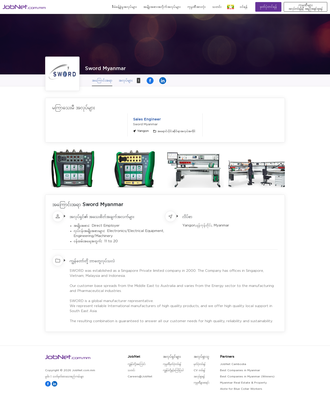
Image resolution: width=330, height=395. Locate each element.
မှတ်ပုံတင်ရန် (268, 6)
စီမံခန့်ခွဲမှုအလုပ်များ (124, 6)
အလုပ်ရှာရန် (199, 376)
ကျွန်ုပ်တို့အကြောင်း (137, 364)
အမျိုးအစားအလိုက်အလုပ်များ (162, 6)
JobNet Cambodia (233, 364)
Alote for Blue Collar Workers (241, 389)
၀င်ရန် (244, 6)
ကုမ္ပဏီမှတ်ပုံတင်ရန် (172, 364)
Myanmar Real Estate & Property (243, 382)
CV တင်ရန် (199, 370)
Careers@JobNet (140, 376)
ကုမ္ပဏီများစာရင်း (201, 382)
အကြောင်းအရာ (102, 80)
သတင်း (216, 6)
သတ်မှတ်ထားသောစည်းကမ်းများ (68, 376)
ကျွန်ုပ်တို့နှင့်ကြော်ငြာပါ (173, 370)
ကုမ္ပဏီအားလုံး (196, 6)
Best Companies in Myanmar (240, 370)
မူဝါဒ (47, 376)
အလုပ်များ (129, 80)
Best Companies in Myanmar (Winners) (247, 376)
